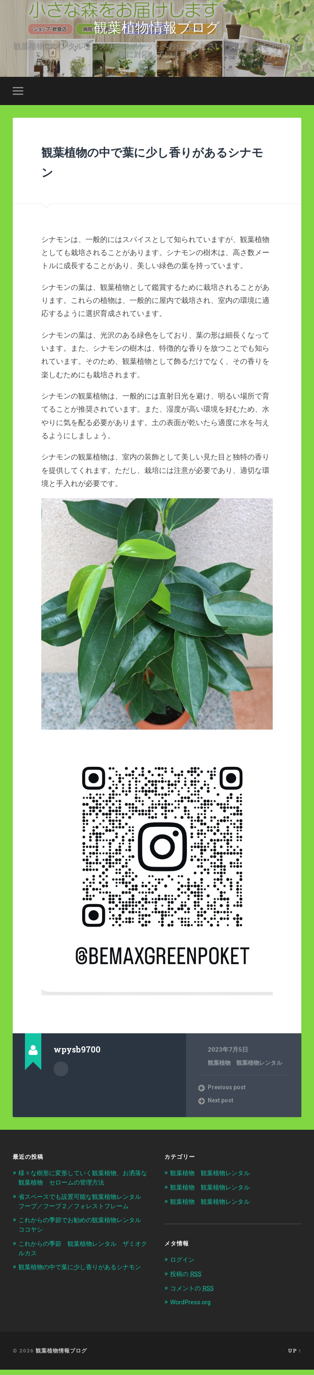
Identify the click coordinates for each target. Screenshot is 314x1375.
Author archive (61, 1074)
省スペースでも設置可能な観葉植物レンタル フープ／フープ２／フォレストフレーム (81, 1212)
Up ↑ (294, 1356)
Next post (222, 1107)
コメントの (195, 1294)
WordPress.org (193, 1307)
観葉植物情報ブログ (157, 28)
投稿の (188, 1279)
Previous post (228, 1094)
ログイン (184, 1265)
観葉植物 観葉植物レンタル (247, 1069)
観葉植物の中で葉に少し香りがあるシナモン (151, 167)
